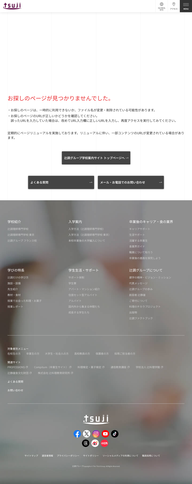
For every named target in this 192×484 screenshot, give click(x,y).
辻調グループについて (146, 270)
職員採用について (151, 455)
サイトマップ (31, 455)
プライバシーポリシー (68, 455)
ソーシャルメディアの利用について (120, 455)
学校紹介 (14, 221)
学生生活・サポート (83, 270)
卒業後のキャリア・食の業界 (151, 221)
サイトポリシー (91, 455)
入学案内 (75, 221)
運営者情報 (47, 455)
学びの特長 (16, 270)
